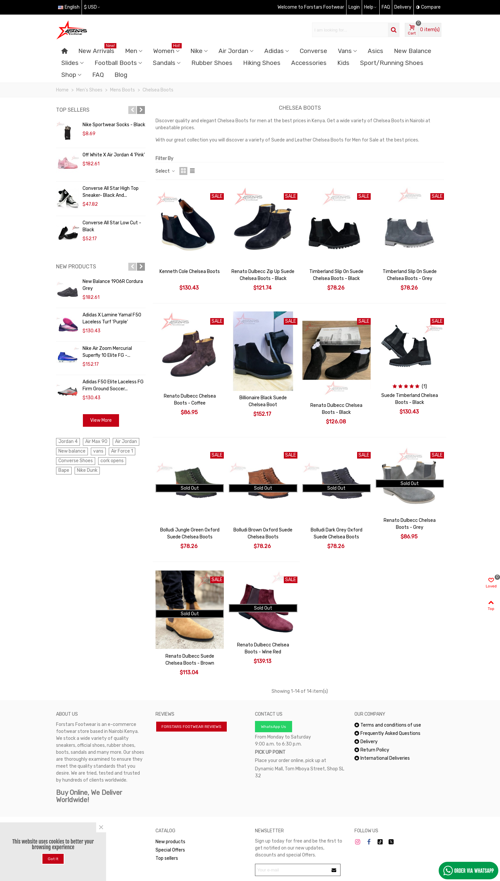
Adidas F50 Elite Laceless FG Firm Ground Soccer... (113, 385)
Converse (313, 51)
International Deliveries (382, 758)
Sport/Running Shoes (391, 63)
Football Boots (115, 63)
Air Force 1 (122, 451)
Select (165, 171)
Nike (196, 51)
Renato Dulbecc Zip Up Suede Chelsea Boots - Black (262, 275)
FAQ (98, 75)
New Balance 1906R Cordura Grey (113, 285)
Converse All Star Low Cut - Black (112, 226)
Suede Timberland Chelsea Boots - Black (409, 399)
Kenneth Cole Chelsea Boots (189, 271)
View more (101, 420)
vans (98, 451)
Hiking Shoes (262, 63)
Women (167, 50)
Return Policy (371, 749)
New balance (72, 451)
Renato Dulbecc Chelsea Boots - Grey (410, 524)
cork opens (112, 461)
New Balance (412, 51)
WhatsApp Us (273, 726)
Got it (53, 858)
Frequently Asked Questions (387, 733)
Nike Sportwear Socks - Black (114, 125)
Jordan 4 (68, 441)
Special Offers (170, 850)
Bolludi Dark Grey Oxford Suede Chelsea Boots (336, 533)
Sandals (164, 63)
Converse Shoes (75, 461)
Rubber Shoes (211, 63)
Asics (375, 51)
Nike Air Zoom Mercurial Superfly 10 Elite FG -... (107, 352)
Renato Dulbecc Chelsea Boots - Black (336, 409)
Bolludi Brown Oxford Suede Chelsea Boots (262, 533)
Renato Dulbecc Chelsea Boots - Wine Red (263, 648)
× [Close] (101, 827)
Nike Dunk (87, 470)
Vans (345, 51)
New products (76, 266)
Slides (70, 63)
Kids (343, 63)
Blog (120, 75)
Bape (63, 470)
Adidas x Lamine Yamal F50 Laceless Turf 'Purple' (112, 318)
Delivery (366, 741)
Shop (68, 75)
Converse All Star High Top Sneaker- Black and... (111, 192)
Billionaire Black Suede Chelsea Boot (263, 401)
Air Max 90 (96, 441)
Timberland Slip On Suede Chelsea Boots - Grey (410, 275)
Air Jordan (233, 51)
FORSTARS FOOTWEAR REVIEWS (191, 726)
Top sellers (73, 110)
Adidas (274, 51)
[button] (132, 110)
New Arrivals (97, 50)
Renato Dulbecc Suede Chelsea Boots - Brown (189, 659)
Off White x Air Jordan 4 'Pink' (114, 155)
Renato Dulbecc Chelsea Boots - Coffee (190, 399)
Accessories (309, 63)
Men (131, 51)
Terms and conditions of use (387, 725)
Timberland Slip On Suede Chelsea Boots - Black (336, 275)
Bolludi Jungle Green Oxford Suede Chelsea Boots (189, 533)
